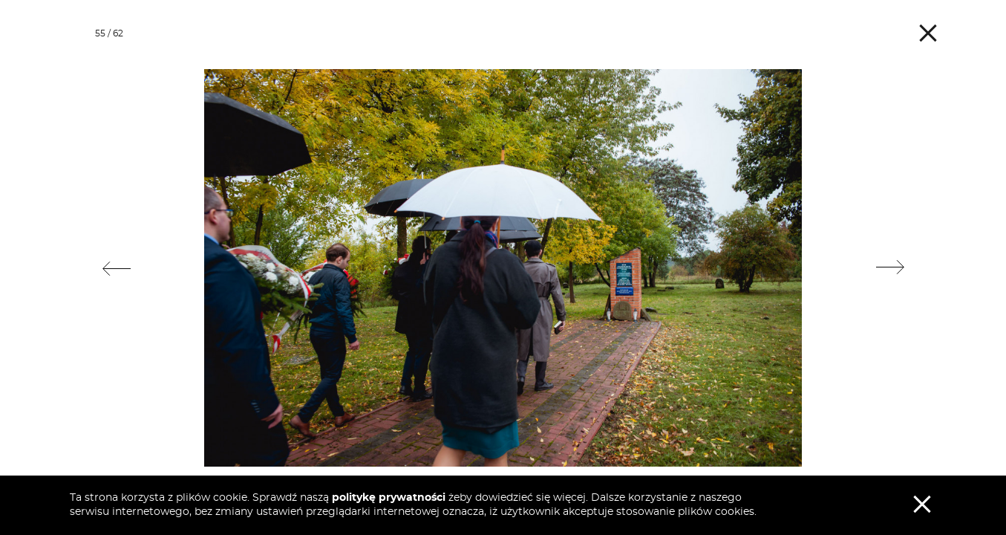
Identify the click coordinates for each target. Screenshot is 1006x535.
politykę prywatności (388, 498)
